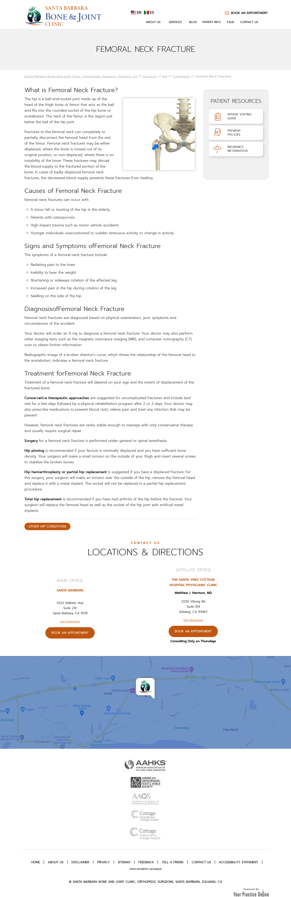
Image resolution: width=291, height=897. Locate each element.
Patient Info (211, 22)
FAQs (230, 22)
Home (137, 22)
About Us (153, 22)
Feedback (146, 862)
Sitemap (124, 862)
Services (175, 22)
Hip (164, 76)
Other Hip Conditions (47, 526)
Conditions (181, 76)
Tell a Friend (173, 862)
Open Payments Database (145, 869)
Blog (193, 22)
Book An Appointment (249, 13)
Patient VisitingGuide (239, 116)
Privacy (103, 862)
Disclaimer (80, 862)
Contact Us (249, 22)
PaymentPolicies (234, 133)
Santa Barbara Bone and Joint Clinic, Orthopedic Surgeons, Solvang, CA (80, 76)
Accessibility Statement (238, 862)
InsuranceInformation (237, 149)
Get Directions (70, 621)
